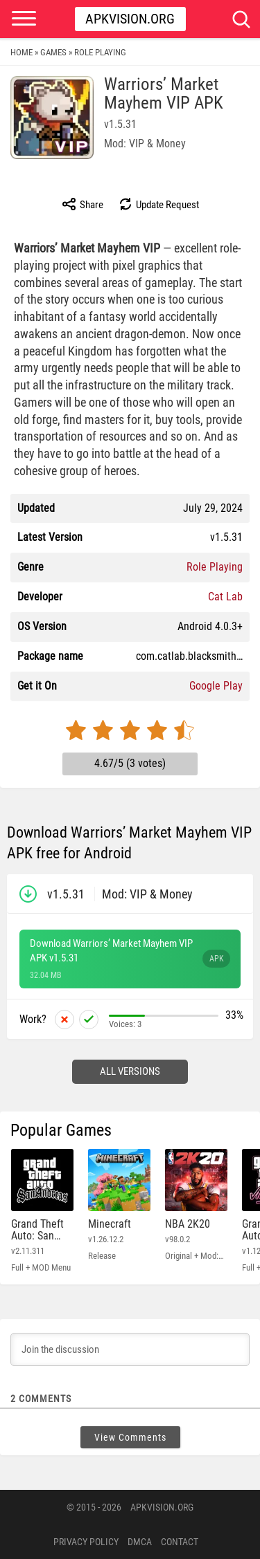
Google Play (216, 685)
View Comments (130, 1437)
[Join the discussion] (130, 1349)
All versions (130, 1071)
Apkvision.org (130, 18)
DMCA (140, 1541)
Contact (179, 1541)
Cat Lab (225, 596)
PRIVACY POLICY (86, 1541)
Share (82, 204)
